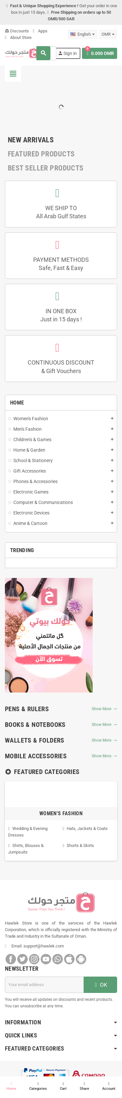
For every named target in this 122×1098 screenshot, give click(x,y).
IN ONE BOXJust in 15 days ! (61, 315)
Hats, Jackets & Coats (87, 828)
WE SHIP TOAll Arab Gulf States (61, 212)
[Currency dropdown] (108, 34)
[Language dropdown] (82, 34)
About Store (18, 37)
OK (100, 984)
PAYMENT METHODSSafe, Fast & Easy (61, 263)
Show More (104, 709)
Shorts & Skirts (80, 845)
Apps (40, 30)
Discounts (17, 30)
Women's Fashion (61, 813)
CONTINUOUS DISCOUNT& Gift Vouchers (61, 366)
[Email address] (44, 985)
